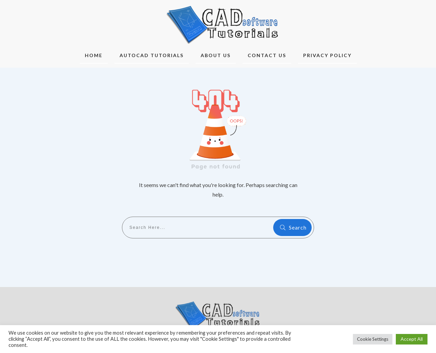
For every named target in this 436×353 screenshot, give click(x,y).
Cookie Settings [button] (372, 339)
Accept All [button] (412, 339)
